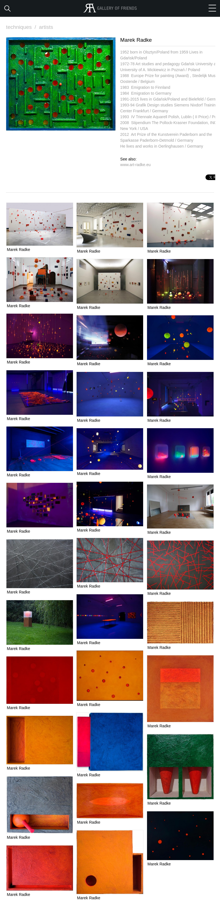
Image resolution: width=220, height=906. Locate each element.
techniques (21, 27)
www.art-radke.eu (135, 164)
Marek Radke (18, 249)
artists (46, 27)
